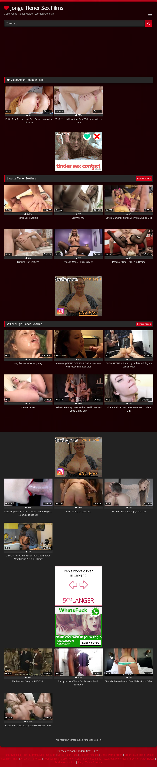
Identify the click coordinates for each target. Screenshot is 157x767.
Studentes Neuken (65, 762)
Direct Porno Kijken (111, 755)
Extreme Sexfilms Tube (42, 755)
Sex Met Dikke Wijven (115, 758)
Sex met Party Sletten (142, 758)
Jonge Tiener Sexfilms (90, 762)
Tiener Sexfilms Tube (15, 755)
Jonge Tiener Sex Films (33, 7)
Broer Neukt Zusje (134, 755)
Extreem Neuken (89, 755)
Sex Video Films (92, 758)
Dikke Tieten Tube (67, 755)
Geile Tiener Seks (71, 758)
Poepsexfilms (51, 758)
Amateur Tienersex (31, 758)
